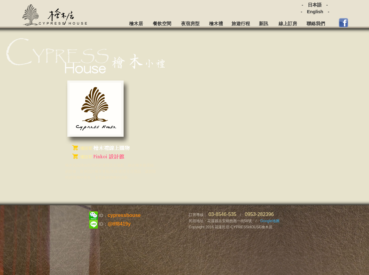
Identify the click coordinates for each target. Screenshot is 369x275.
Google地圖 (270, 221)
